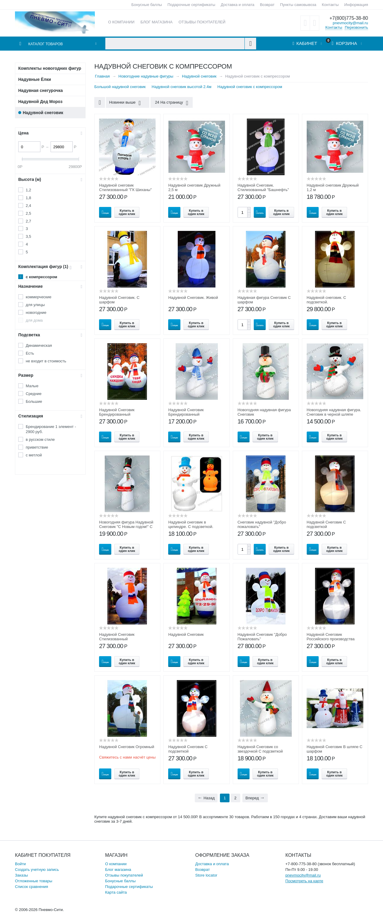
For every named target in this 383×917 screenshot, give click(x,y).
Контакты (330, 4)
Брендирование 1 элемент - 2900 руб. (51, 429)
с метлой (34, 455)
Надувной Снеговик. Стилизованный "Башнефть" (263, 187)
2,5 (28, 213)
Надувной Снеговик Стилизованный (116, 636)
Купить (260, 212)
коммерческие (38, 297)
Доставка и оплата (237, 4)
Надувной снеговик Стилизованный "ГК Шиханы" (125, 187)
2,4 (28, 205)
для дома (34, 320)
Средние (34, 393)
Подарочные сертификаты (191, 4)
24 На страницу (169, 103)
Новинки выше (126, 103)
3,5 (28, 236)
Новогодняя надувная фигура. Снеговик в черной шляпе (334, 412)
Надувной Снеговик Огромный (126, 747)
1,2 (28, 190)
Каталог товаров (48, 43)
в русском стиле (40, 439)
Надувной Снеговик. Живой (193, 297)
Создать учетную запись (37, 869)
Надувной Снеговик (185, 634)
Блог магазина (118, 869)
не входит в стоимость (46, 361)
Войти (20, 864)
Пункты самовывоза (298, 4)
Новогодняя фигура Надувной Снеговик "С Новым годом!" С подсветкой (126, 526)
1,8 (28, 198)
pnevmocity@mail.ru (350, 23)
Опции (105, 212)
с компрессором (41, 277)
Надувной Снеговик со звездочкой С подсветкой (260, 749)
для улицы (35, 304)
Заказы (21, 875)
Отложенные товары (33, 881)
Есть (30, 353)
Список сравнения (31, 886)
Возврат (267, 4)
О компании (116, 864)
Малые (32, 386)
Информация (356, 4)
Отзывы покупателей (124, 875)
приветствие (37, 447)
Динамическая (39, 345)
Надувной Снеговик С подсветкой (326, 524)
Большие (34, 401)
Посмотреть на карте (304, 881)
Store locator (206, 875)
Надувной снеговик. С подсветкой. (326, 299)
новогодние (36, 312)
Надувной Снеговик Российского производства (331, 636)
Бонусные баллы (146, 4)
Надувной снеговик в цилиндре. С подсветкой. (190, 524)
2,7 (28, 221)
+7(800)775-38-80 (347, 18)
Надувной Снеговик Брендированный (116, 412)
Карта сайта (116, 892)
